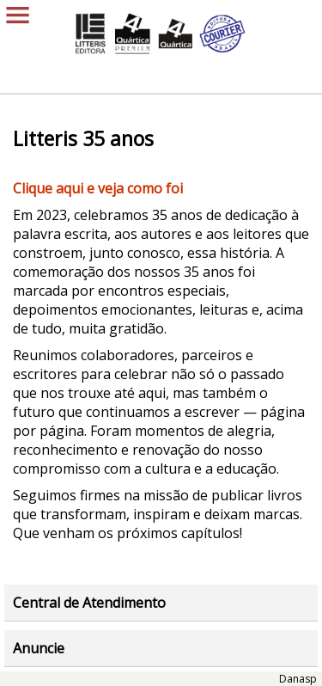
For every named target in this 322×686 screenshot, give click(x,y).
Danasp (298, 678)
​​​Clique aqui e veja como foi (98, 188)
